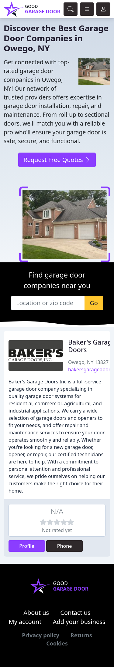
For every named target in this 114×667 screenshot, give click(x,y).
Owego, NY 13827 (88, 362)
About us (36, 612)
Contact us (75, 612)
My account (25, 622)
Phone (64, 546)
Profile (26, 546)
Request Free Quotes (57, 160)
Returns (81, 635)
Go (94, 303)
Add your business (79, 622)
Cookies (56, 643)
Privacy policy (40, 635)
